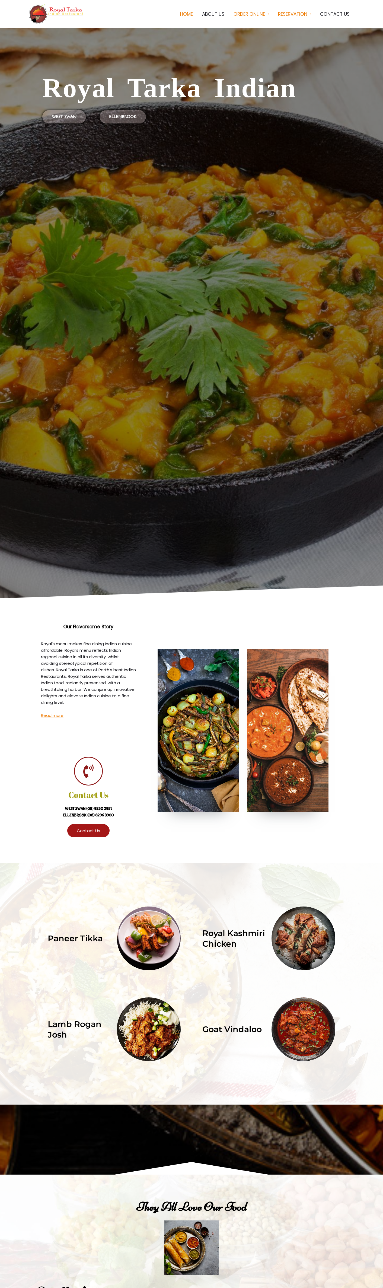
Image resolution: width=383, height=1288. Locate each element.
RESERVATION (292, 14)
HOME (186, 14)
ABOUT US (213, 14)
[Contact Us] (88, 771)
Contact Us (88, 794)
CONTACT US (335, 14)
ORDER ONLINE (249, 14)
